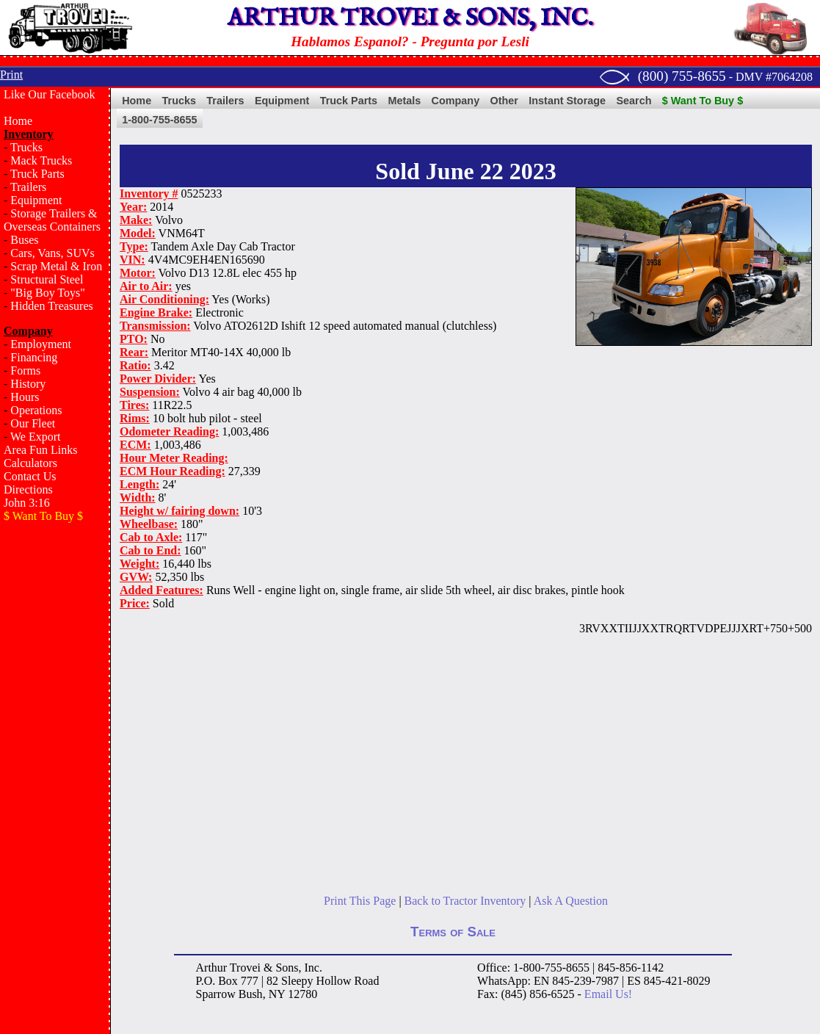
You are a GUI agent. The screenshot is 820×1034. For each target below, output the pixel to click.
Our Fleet (32, 423)
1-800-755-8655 (159, 120)
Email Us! (608, 994)
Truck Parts (37, 173)
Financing (33, 357)
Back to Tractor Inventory (465, 900)
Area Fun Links (40, 450)
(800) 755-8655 (682, 76)
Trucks (26, 147)
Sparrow (216, 994)
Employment (40, 344)
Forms (25, 370)
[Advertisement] (55, 768)
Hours (24, 397)
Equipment (36, 200)
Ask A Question (571, 900)
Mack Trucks (41, 160)
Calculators (30, 463)
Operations (36, 410)
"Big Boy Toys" (47, 292)
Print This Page (360, 900)
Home (18, 121)
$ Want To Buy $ (702, 100)
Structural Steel (46, 279)
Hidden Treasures (51, 306)
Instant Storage (567, 100)
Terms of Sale (453, 931)
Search (633, 100)
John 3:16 (27, 502)
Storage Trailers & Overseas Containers (52, 220)
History (28, 383)
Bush (251, 994)
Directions (28, 489)
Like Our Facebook (49, 94)
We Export (35, 436)
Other (504, 100)
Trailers (28, 187)
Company (456, 100)
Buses (24, 240)
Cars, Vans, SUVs (52, 253)
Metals (404, 100)
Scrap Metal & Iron (56, 266)
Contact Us (30, 476)
